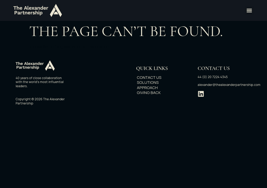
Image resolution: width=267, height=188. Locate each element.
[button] (249, 10)
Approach (150, 87)
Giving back (151, 92)
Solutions (150, 82)
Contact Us (151, 77)
